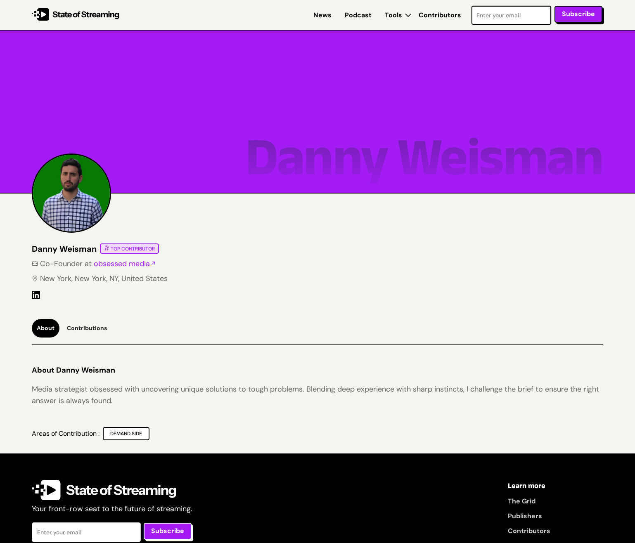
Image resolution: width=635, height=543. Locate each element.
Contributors (440, 15)
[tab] (45, 328)
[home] (76, 15)
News (322, 15)
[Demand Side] (126, 433)
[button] (395, 15)
